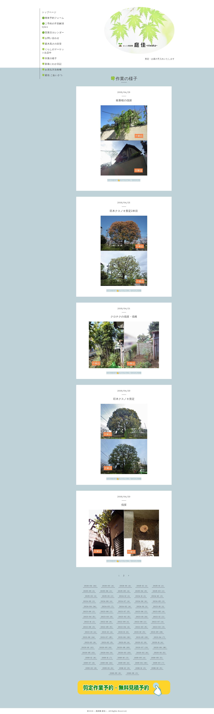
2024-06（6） (141, 601)
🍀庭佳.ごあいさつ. (52, 75)
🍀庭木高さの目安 (52, 43)
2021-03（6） (91, 642)
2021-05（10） (142, 637)
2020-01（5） (160, 653)
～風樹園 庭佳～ (100, 711)
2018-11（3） (141, 668)
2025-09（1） (89, 591)
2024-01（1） (142, 606)
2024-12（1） (125, 596)
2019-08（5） (157, 658)
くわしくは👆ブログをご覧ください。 (123, 290)
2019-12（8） (91, 658)
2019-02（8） (91, 668)
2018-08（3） (133, 673)
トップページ (49, 12)
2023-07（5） (124, 611)
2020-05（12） (89, 653)
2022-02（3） (159, 627)
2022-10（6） (107, 622)
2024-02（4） (125, 606)
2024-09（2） (89, 601)
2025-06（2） (106, 591)
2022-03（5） (141, 627)
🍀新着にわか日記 (52, 63)
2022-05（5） (107, 627)
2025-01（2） (108, 596)
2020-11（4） (158, 642)
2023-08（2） (107, 611)
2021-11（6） (124, 632)
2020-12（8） (141, 642)
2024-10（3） (157, 596)
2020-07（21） (142, 647)
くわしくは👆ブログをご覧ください (123, 180)
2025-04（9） (141, 591)
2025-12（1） (142, 586)
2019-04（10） (141, 663)
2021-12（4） (108, 632)
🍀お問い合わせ (50, 38)
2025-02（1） (91, 596)
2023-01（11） (142, 617)
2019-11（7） (107, 658)
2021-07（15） (106, 637)
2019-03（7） (159, 663)
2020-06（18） (160, 647)
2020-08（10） (124, 647)
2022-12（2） (159, 617)
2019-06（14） (107, 663)
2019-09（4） (140, 658)
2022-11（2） (90, 622)
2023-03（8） (107, 617)
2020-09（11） (106, 647)
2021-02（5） (108, 642)
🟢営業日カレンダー (53, 32)
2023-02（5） (124, 617)
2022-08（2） (141, 622)
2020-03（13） (125, 653)
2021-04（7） (160, 637)
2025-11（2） (159, 586)
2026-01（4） (126, 586)
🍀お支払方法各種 (52, 69)
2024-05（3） (159, 601)
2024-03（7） (108, 606)
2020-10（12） (88, 647)
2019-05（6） (124, 663)
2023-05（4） (159, 611)
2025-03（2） (159, 591)
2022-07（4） (158, 622)
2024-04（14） (90, 606)
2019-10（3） (124, 658)
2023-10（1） (159, 606)
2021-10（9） (140, 632)
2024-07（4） (124, 601)
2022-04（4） (124, 627)
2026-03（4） (108, 586)
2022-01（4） (91, 632)
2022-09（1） (124, 622)
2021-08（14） (89, 637)
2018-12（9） (125, 668)
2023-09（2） (89, 611)
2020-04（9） (107, 653)
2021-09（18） (157, 632)
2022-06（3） (89, 627)
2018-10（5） (157, 668)
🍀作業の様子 (49, 58)
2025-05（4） (124, 591)
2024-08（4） (107, 601)
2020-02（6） (142, 653)
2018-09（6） (116, 673)
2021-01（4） (125, 642)
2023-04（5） (89, 617)
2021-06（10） (124, 637)
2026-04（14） (91, 586)
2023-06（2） (141, 611)
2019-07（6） (90, 663)
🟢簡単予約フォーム (53, 17)
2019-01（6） (108, 668)
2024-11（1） (141, 596)
